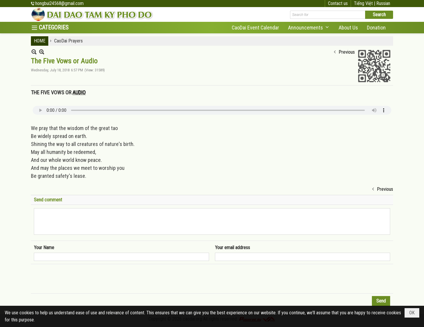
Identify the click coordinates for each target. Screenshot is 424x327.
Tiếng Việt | (365, 3)
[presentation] (78, 278)
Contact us (338, 3)
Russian (383, 3)
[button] (309, 27)
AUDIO (79, 92)
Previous (347, 52)
